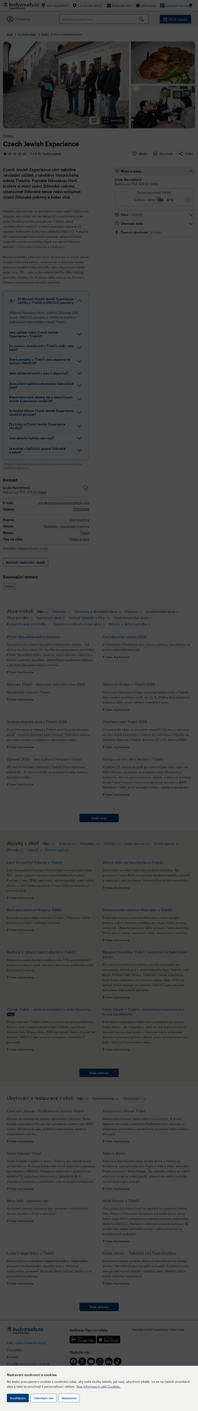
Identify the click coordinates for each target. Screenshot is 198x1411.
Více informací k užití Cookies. (98, 1386)
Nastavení (69, 1398)
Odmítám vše (44, 1398)
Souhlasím (18, 1398)
